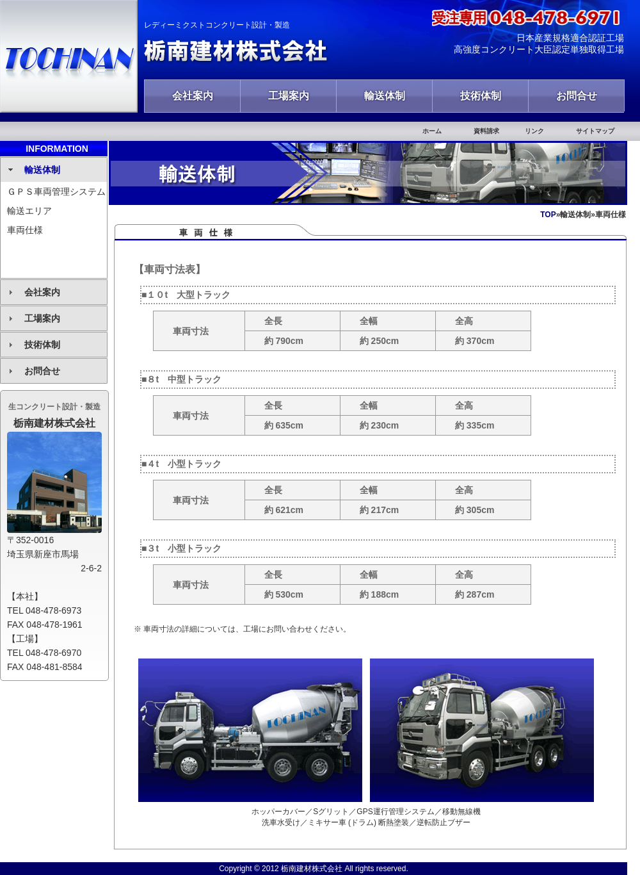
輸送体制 (384, 95)
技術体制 (480, 95)
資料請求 (486, 131)
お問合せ (576, 95)
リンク (534, 131)
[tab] (54, 170)
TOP (548, 214)
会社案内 (192, 95)
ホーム (432, 131)
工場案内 (288, 95)
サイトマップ (595, 131)
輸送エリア (29, 211)
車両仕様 (25, 230)
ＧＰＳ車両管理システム (56, 191)
